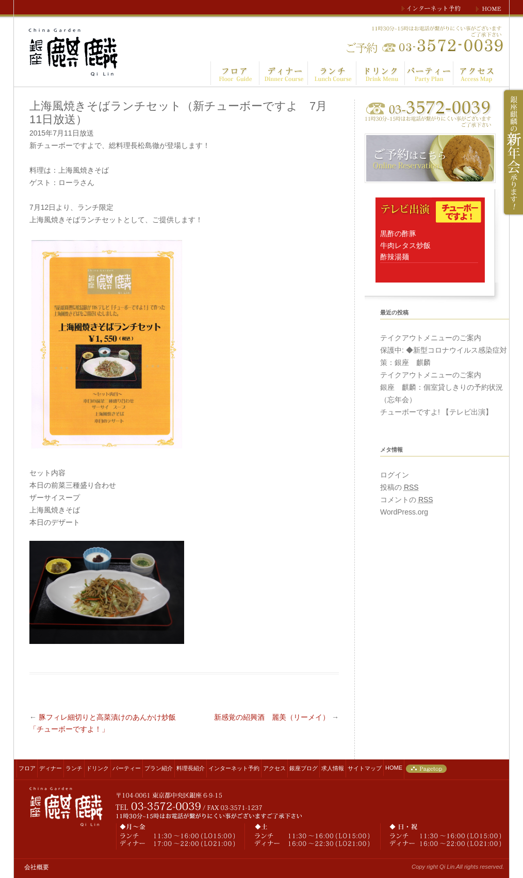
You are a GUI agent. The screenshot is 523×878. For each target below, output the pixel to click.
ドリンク (97, 768)
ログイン (394, 475)
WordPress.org (404, 512)
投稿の (399, 487)
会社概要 (36, 867)
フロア (27, 768)
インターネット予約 (233, 768)
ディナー (50, 768)
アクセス (274, 768)
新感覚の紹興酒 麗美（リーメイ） (276, 717)
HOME (393, 768)
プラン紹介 (158, 768)
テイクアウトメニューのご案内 (430, 338)
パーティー (126, 768)
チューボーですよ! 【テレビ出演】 (436, 412)
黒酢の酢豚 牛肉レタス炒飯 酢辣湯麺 (405, 245)
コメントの (406, 499)
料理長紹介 (190, 768)
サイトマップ (365, 768)
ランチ (74, 768)
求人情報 (332, 768)
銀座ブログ (303, 768)
